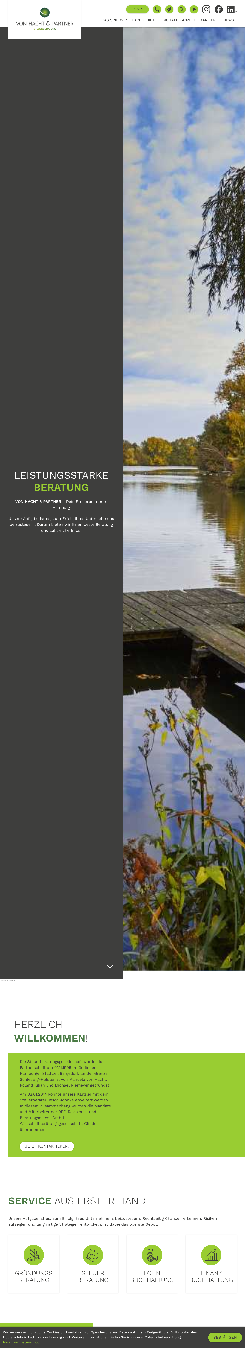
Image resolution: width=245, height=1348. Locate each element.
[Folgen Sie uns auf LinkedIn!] (232, 9)
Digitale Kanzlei (178, 20)
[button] (137, 9)
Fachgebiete (144, 20)
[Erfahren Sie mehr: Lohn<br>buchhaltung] (152, 1264)
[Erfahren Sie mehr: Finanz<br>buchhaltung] (211, 1264)
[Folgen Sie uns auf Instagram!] (206, 9)
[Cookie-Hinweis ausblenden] (225, 1337)
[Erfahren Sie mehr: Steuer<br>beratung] (92, 1264)
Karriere (209, 20)
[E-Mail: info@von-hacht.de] (169, 9)
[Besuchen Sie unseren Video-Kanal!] (194, 9)
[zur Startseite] (44, 19)
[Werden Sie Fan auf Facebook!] (219, 9)
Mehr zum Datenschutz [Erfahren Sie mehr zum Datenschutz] (22, 1342)
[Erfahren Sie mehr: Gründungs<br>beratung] (33, 1264)
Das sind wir (114, 20)
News (228, 20)
